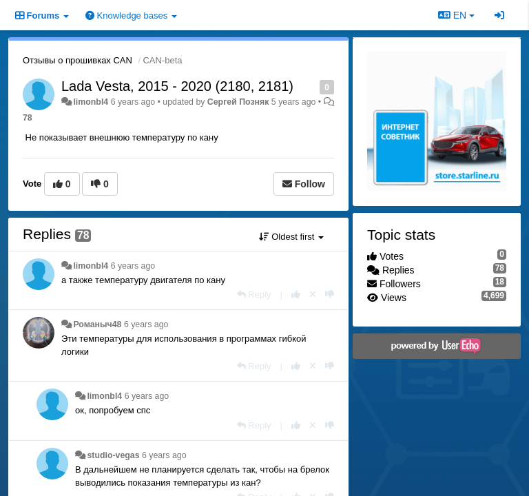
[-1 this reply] (329, 294)
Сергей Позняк (238, 102)
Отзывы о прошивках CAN (77, 60)
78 (27, 118)
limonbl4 (90, 102)
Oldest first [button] (291, 236)
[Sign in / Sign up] (499, 15)
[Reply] (254, 294)
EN (456, 15)
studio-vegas (113, 455)
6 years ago (133, 266)
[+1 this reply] (295, 294)
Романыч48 (97, 324)
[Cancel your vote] (312, 294)
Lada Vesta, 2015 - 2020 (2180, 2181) (177, 86)
